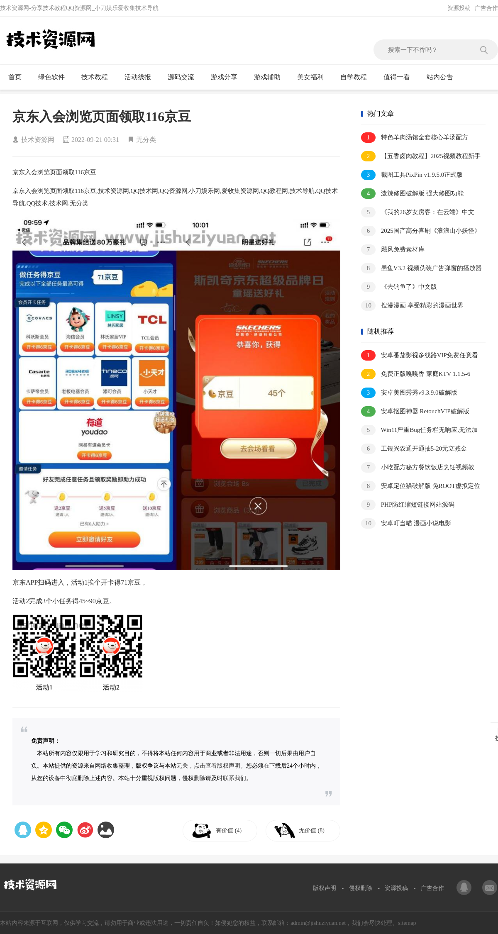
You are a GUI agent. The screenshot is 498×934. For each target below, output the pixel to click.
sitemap (407, 923)
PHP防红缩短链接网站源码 (407, 505)
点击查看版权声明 (217, 766)
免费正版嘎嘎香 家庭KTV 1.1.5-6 (415, 374)
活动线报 (141, 77)
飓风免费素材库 (393, 249)
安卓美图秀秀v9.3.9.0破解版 (409, 393)
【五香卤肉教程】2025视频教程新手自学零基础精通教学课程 (421, 156)
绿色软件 (55, 77)
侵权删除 (360, 888)
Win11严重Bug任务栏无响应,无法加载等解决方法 (419, 430)
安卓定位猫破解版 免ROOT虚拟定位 (420, 486)
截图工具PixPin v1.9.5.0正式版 (412, 175)
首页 (18, 77)
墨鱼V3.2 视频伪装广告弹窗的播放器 (421, 268)
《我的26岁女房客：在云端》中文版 (417, 212)
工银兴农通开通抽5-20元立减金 (414, 449)
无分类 (146, 139)
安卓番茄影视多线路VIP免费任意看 (419, 355)
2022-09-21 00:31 (95, 139)
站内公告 (443, 77)
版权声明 (324, 888)
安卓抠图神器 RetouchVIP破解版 (415, 411)
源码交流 (184, 77)
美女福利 (314, 77)
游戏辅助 (271, 77)
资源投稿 (459, 8)
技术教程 (98, 77)
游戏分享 (227, 77)
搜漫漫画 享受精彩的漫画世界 (412, 305)
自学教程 (357, 77)
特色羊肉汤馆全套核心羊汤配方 (414, 137)
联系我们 (234, 778)
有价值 (229, 830)
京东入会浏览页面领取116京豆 (101, 116)
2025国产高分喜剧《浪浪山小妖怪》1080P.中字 (421, 231)
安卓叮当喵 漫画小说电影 (406, 523)
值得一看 (400, 77)
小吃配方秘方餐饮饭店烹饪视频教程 (417, 467)
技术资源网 (37, 139)
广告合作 (486, 8)
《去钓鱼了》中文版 (399, 287)
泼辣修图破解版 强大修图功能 (412, 193)
